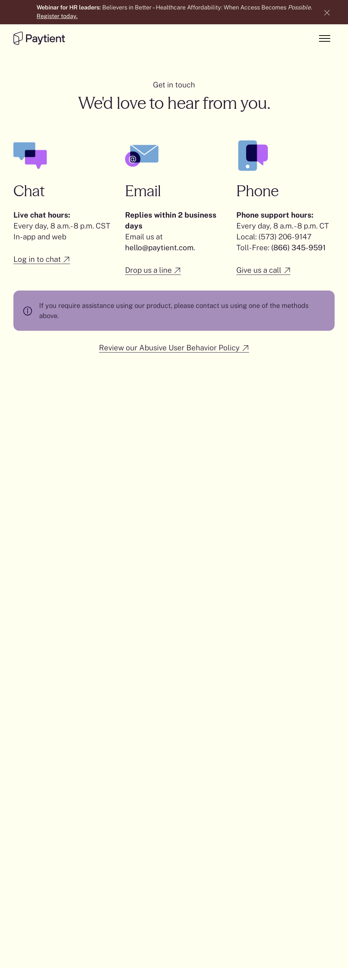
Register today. (57, 16)
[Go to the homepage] (39, 38)
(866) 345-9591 (298, 247)
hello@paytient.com (159, 247)
